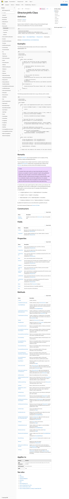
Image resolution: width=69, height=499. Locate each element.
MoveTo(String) (21, 438)
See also (56, 23)
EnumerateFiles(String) (22, 345)
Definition (57, 11)
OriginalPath (20, 233)
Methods (56, 20)
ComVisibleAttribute (35, 40)
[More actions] (50, 9)
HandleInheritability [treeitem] (5, 84)
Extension (19, 260)
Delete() (19, 320)
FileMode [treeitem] (4, 64)
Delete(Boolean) (21, 322)
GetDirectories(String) (22, 382)
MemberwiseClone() (21, 429)
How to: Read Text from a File (26, 485)
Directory (19, 165)
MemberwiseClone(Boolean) (23, 433)
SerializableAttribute (26, 40)
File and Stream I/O (24, 483)
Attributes (20, 246)
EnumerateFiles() (21, 337)
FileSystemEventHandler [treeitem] (6, 77)
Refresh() (19, 441)
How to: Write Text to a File (25, 486)
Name (19, 284)
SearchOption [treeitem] (4, 109)
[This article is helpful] (63, 27)
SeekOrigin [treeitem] (4, 112)
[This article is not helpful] (65, 27)
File (20, 475)
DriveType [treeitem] (4, 43)
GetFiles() (19, 385)
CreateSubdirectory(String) (23, 315)
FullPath (19, 230)
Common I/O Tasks (36, 205)
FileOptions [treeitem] (4, 69)
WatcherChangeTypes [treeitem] (6, 135)
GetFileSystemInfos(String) (23, 404)
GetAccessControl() (21, 365)
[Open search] (63, 2)
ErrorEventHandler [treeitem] (5, 49)
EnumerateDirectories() (22, 325)
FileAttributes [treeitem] (4, 56)
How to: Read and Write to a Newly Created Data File (30, 488)
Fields (56, 17)
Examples (56, 12)
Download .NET (64, 4)
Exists (19, 258)
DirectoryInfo (23, 157)
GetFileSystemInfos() (21, 395)
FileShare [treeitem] (4, 71)
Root (19, 288)
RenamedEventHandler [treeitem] (6, 107)
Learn (19, 8)
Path (21, 481)
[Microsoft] (2, 1)
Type (33, 421)
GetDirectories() (21, 375)
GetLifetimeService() (21, 412)
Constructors (57, 15)
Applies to (56, 21)
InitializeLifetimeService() (22, 425)
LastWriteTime (20, 275)
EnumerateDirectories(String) (23, 334)
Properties (56, 18)
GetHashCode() (21, 408)
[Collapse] (14, 8)
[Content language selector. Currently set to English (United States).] (6, 497)
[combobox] (8, 10)
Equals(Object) (20, 360)
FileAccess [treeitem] (4, 53)
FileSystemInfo (40, 36)
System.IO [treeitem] (4, 15)
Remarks (56, 14)
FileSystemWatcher (24, 478)
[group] (34, 72)
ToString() (20, 449)
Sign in (66, 1)
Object (24, 36)
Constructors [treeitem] (5, 30)
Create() (19, 300)
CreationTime (20, 250)
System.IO (24, 19)
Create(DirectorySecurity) (22, 302)
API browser (27, 8)
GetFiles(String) (21, 392)
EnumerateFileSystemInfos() (23, 349)
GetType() (19, 421)
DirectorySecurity (42, 302)
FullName (19, 265)
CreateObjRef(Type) (21, 304)
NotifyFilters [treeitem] (4, 96)
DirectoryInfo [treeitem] (5, 28)
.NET (22, 8)
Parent (19, 286)
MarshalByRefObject (31, 36)
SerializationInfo (35, 417)
